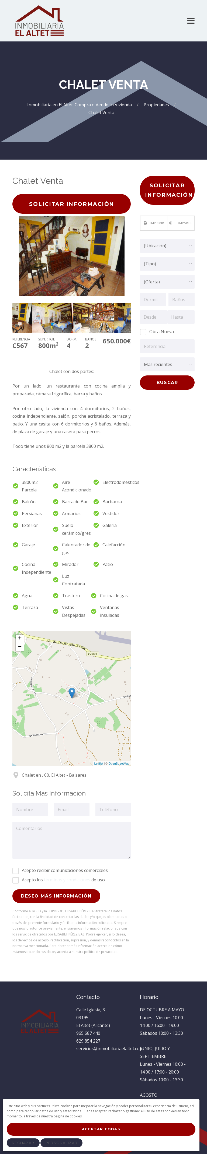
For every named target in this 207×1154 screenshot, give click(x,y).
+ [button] (20, 639)
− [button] (20, 647)
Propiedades (157, 104)
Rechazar (23, 1143)
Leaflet (98, 763)
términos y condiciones (67, 880)
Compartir (183, 223)
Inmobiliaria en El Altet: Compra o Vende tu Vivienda (80, 104)
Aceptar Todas (101, 1129)
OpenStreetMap (119, 763)
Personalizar (61, 1143)
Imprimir (157, 223)
